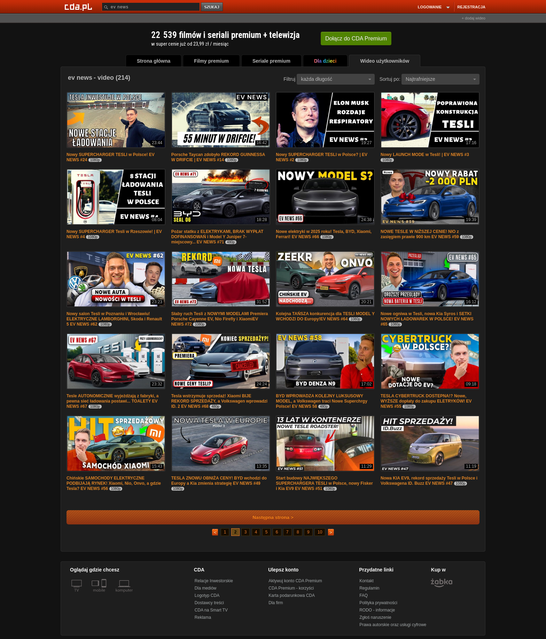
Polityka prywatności (378, 602)
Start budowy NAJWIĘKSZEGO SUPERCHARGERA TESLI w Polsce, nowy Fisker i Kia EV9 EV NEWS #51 (324, 483)
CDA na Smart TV (211, 610)
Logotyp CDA (207, 595)
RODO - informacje (377, 610)
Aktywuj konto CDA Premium (295, 580)
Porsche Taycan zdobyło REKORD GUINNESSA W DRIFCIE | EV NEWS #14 (218, 157)
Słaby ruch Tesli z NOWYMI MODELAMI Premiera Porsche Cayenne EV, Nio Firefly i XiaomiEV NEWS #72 (219, 319)
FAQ (363, 595)
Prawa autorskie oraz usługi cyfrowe (392, 624)
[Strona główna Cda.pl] (79, 6)
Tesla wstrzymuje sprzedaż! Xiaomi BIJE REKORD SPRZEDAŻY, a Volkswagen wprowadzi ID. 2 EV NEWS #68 (219, 401)
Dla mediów (206, 588)
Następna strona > (268, 517)
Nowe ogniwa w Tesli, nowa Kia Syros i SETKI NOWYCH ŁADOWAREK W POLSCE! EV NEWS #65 (427, 319)
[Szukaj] (151, 6)
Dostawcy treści (209, 602)
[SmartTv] (105, 594)
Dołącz (356, 38)
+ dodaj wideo (473, 18)
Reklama (203, 617)
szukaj (212, 7)
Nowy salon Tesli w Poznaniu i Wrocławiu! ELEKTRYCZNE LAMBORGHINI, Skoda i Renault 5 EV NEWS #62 (114, 319)
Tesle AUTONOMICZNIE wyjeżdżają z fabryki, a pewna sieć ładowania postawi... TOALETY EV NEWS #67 (113, 401)
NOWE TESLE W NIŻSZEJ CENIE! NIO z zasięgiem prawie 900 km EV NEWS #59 (420, 234)
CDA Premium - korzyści (291, 588)
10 (320, 532)
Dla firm (275, 602)
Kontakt (366, 580)
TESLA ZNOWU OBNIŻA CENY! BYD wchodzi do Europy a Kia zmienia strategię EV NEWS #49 (219, 481)
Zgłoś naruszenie (375, 617)
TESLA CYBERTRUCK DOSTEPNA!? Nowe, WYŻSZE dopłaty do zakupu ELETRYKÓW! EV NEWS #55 (426, 401)
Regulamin (369, 588)
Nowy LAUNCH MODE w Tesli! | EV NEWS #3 (425, 154)
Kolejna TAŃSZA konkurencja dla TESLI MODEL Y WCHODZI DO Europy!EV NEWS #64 (325, 316)
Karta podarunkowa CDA (291, 595)
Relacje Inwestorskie (214, 580)
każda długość (336, 79)
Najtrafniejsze (441, 79)
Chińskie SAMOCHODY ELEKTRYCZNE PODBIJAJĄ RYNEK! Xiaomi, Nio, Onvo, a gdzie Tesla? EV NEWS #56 (114, 483)
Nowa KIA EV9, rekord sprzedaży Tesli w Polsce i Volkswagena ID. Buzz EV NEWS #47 (429, 481)
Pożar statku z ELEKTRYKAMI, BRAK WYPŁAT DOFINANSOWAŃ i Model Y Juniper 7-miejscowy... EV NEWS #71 (217, 236)
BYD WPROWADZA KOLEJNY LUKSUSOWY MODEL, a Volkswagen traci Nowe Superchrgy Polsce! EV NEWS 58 (321, 401)
